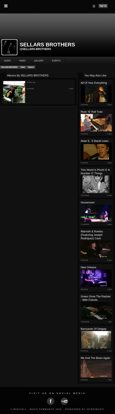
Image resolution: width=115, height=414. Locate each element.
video (22, 60)
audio (7, 60)
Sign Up (103, 6)
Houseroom (88, 202)
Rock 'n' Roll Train (92, 111)
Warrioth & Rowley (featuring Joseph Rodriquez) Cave (92, 235)
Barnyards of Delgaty (93, 328)
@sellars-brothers (35, 49)
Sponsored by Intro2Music (84, 409)
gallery (39, 60)
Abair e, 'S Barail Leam (95, 140)
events (56, 60)
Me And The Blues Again (95, 358)
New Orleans (88, 267)
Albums (31, 67)
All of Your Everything (94, 82)
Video (23, 67)
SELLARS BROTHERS (9, 67)
